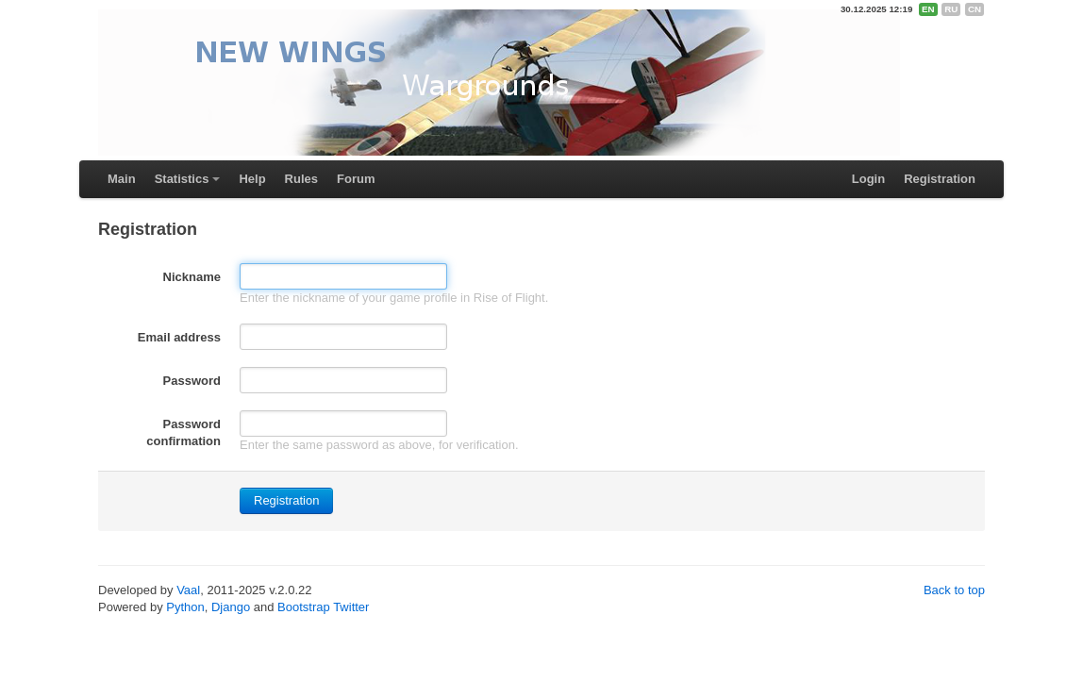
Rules (301, 179)
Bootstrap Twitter (323, 607)
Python (185, 607)
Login (868, 179)
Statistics (182, 179)
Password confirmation (183, 432)
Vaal (188, 590)
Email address (179, 337)
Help (252, 179)
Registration (939, 179)
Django (230, 607)
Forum (356, 179)
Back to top (954, 590)
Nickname (192, 277)
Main (122, 179)
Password (192, 381)
